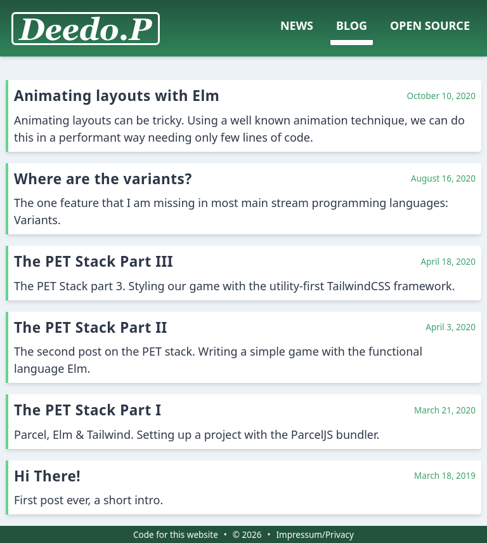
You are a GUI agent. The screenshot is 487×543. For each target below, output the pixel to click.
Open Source (430, 25)
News (296, 25)
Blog (351, 25)
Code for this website (175, 534)
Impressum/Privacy (315, 534)
